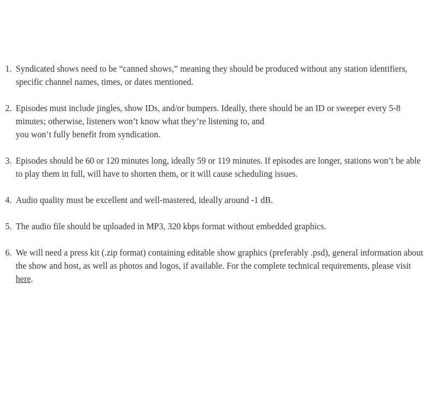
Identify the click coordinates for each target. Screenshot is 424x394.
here (23, 278)
